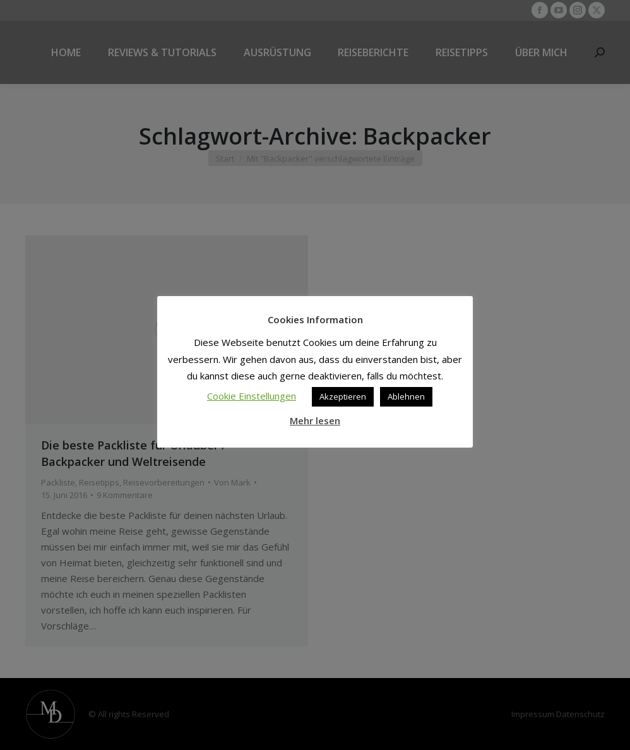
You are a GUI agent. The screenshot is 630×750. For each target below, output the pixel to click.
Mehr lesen (315, 420)
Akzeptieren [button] (342, 396)
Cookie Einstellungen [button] (251, 396)
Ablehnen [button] (406, 396)
